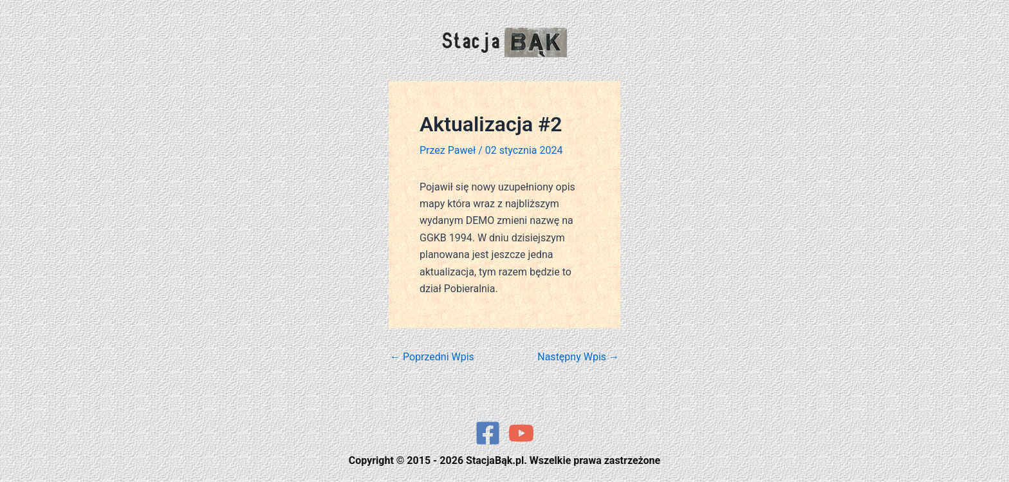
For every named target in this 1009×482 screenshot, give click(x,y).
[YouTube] (521, 433)
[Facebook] (488, 433)
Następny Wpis (578, 357)
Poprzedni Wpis (432, 357)
